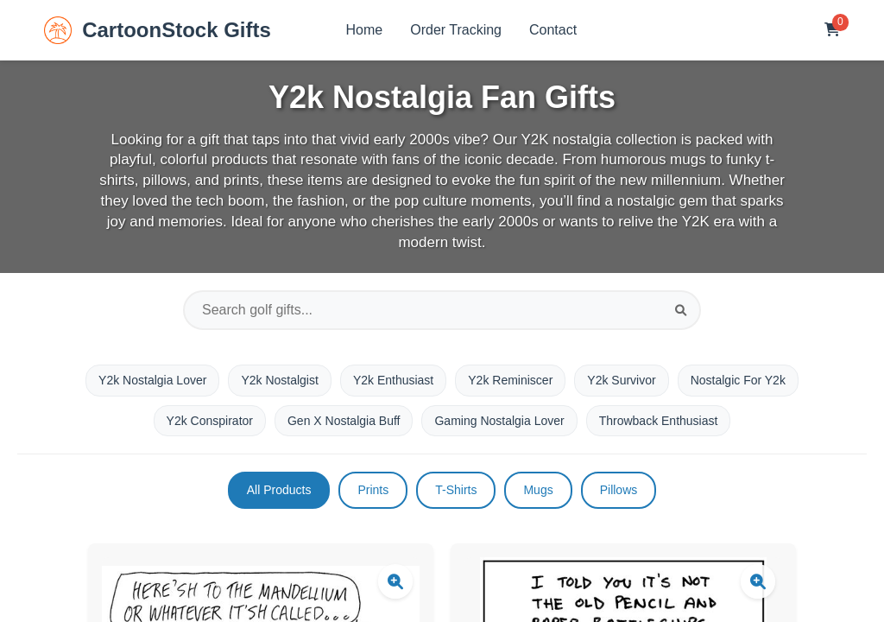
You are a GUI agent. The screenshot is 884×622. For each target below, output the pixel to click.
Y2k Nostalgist (279, 380)
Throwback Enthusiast (658, 421)
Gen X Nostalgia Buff (343, 421)
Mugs (537, 490)
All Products (279, 490)
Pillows (619, 490)
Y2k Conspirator (210, 421)
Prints (372, 490)
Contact (553, 29)
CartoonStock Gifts (157, 30)
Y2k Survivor (621, 380)
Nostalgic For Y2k (738, 380)
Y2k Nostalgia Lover (152, 380)
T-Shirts (456, 490)
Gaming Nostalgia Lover (499, 421)
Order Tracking (456, 29)
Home (364, 29)
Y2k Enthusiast (393, 380)
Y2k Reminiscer (510, 380)
